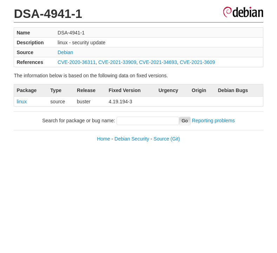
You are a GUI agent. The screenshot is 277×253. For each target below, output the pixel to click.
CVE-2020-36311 (76, 62)
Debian (65, 52)
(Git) (175, 139)
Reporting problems (213, 120)
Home (103, 139)
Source (161, 139)
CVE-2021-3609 (197, 62)
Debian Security (131, 139)
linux (22, 101)
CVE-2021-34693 (158, 62)
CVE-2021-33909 (117, 62)
